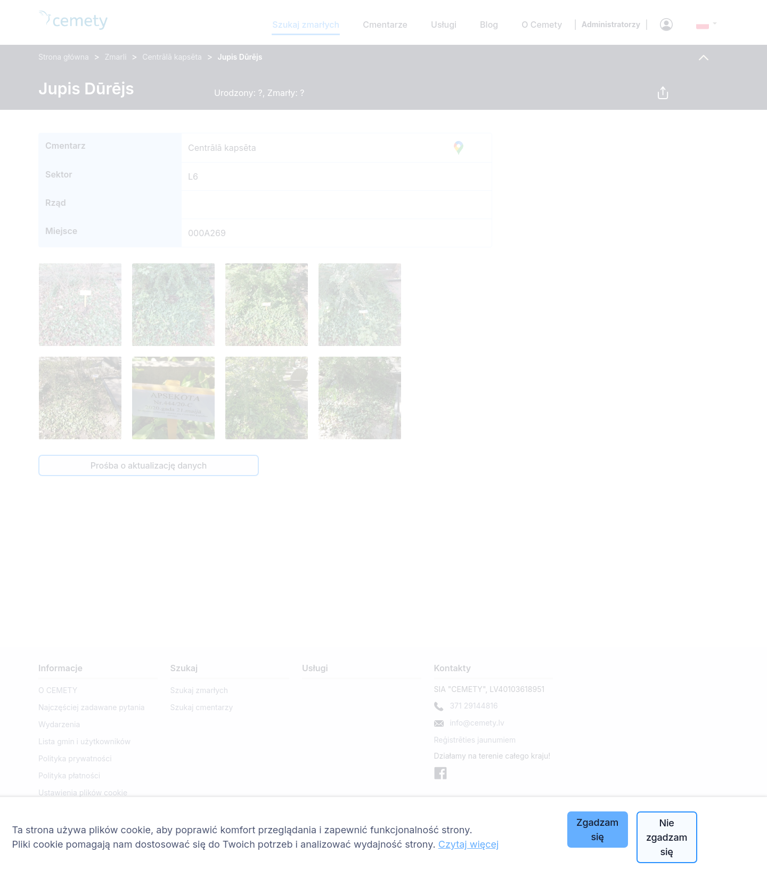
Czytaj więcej (468, 844)
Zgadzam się (597, 829)
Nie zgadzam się (666, 837)
